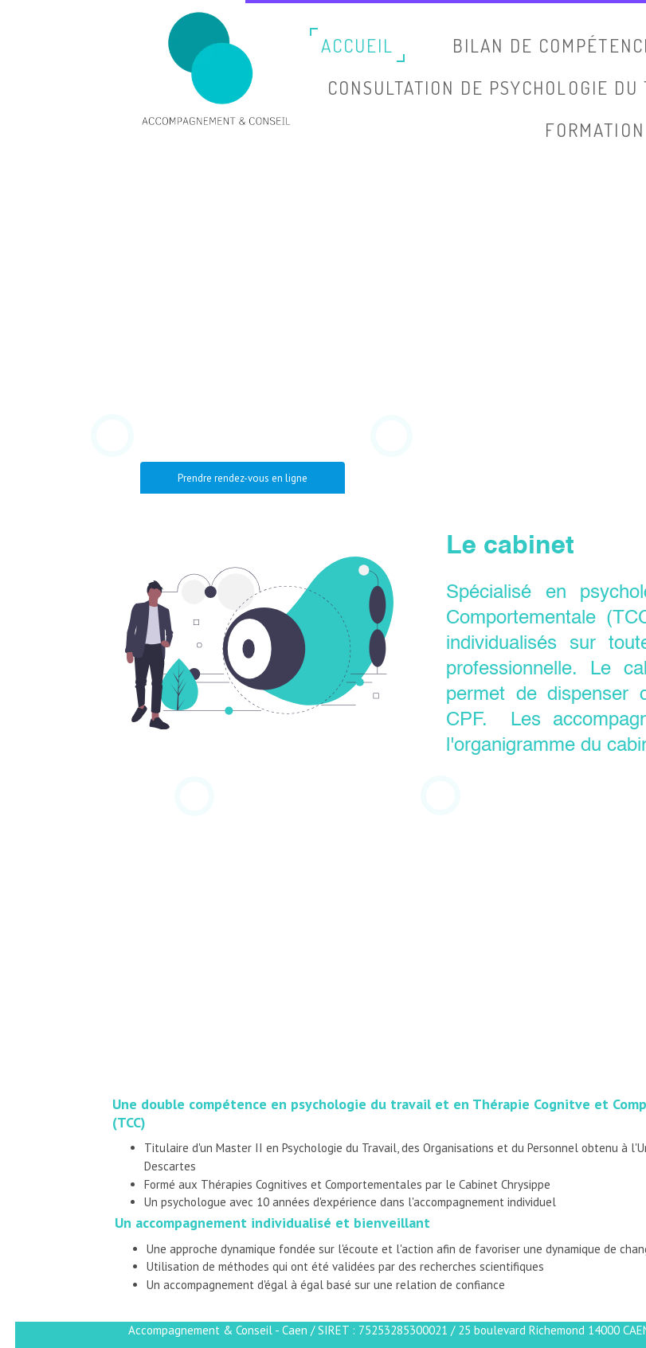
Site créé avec (572, 1338)
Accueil (358, 45)
